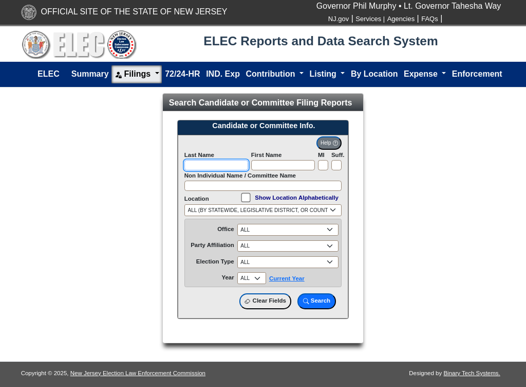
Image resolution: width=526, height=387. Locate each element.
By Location (374, 73)
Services (370, 19)
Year (227, 277)
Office (225, 229)
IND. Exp (223, 73)
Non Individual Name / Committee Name (240, 175)
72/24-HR (182, 73)
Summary (90, 73)
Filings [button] (134, 74)
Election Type (215, 261)
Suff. (338, 155)
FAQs (429, 19)
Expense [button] (422, 73)
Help (329, 143)
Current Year (287, 278)
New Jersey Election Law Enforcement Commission (137, 373)
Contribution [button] (271, 73)
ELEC (48, 73)
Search (317, 300)
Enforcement (477, 73)
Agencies (401, 19)
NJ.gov (338, 19)
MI (321, 155)
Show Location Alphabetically (297, 198)
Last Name (199, 155)
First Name (266, 155)
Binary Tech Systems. (471, 373)
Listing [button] (324, 73)
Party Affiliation (212, 245)
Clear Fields (265, 300)
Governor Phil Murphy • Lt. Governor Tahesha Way (408, 6)
